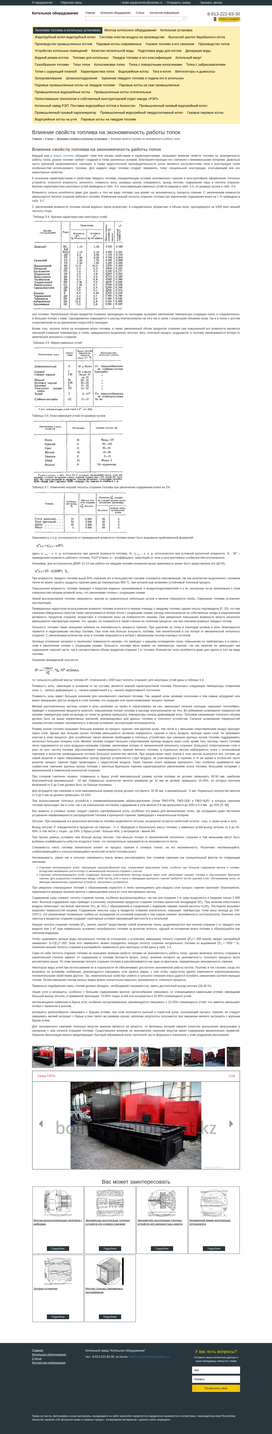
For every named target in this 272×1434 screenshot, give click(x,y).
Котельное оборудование (55, 13)
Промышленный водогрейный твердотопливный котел (141, 112)
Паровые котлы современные (119, 44)
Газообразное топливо (52, 64)
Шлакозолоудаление (82, 78)
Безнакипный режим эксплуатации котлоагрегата (210, 1222)
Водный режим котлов (52, 58)
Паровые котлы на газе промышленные (149, 85)
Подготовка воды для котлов (160, 51)
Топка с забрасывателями (205, 64)
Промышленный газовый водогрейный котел (173, 106)
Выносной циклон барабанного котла (197, 37)
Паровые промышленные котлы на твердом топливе (75, 85)
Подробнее (58, 1248)
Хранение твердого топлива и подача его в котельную (142, 78)
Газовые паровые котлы (205, 112)
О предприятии (42, 2)
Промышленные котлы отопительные (122, 92)
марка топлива (63, 155)
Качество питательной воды (112, 51)
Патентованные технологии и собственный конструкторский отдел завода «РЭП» (97, 99)
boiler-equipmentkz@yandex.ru (142, 2)
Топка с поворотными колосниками (155, 64)
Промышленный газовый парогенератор (65, 112)
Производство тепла (213, 44)
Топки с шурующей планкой (56, 71)
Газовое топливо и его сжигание (170, 44)
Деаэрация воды (198, 51)
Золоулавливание (48, 78)
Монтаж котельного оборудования (131, 30)
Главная (90, 12)
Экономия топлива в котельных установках (68, 30)
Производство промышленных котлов (63, 44)
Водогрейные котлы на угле (56, 119)
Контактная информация (164, 12)
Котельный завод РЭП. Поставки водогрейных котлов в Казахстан (85, 106)
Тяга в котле (162, 71)
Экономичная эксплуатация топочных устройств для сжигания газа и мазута (160, 1222)
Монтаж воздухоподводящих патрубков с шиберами (58, 1222)
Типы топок (81, 64)
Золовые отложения (45, 1288)
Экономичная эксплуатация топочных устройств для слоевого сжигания (108, 1222)
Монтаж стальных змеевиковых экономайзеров (104, 1290)
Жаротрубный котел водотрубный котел (65, 37)
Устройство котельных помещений (61, 51)
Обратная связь (71, 2)
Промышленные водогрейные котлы (62, 92)
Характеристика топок (97, 71)
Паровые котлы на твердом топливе (108, 119)
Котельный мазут (188, 58)
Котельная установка (176, 30)
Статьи (140, 12)
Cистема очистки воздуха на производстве (131, 37)
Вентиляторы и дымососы (195, 71)
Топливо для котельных (91, 58)
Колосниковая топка (109, 64)
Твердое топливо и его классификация (142, 58)
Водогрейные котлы (133, 71)
